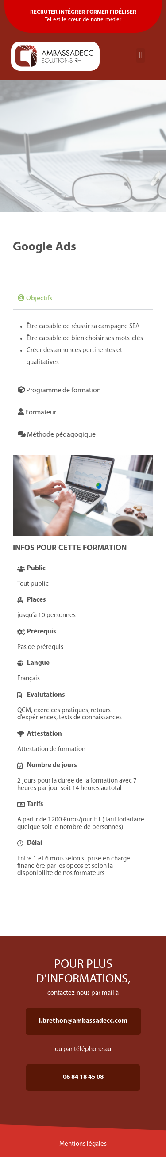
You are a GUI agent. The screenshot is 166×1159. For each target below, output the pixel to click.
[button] (140, 55)
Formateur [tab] (37, 412)
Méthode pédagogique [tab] (57, 434)
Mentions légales (83, 1144)
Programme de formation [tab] (59, 390)
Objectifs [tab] (35, 298)
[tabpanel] (83, 344)
